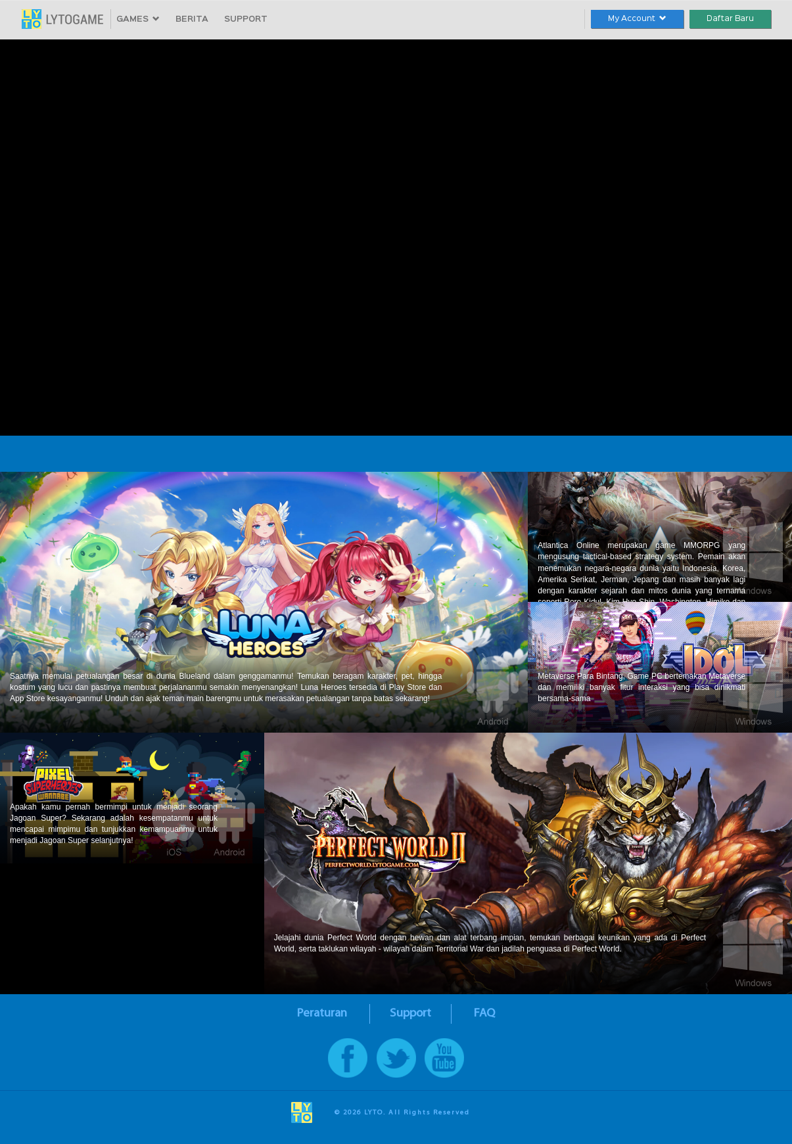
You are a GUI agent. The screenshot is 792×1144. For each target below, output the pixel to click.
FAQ (484, 1013)
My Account (637, 18)
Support (410, 1013)
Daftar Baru (730, 18)
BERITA (191, 19)
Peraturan (322, 1013)
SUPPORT (246, 19)
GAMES (138, 19)
